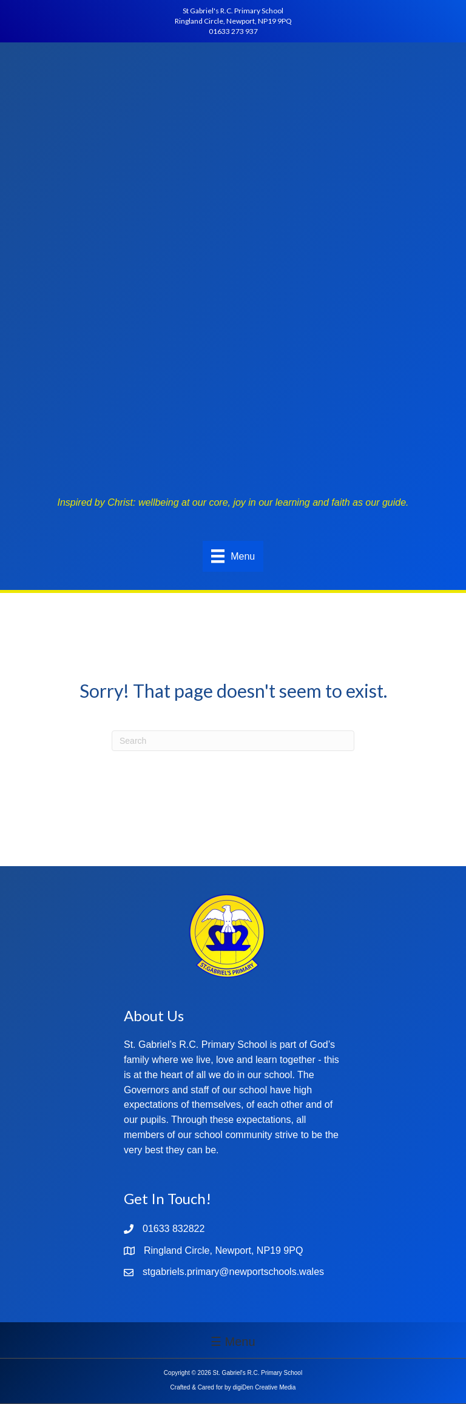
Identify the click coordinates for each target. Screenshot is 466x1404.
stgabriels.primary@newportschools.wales (233, 1272)
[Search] (233, 740)
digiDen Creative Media (263, 1387)
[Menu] (233, 556)
